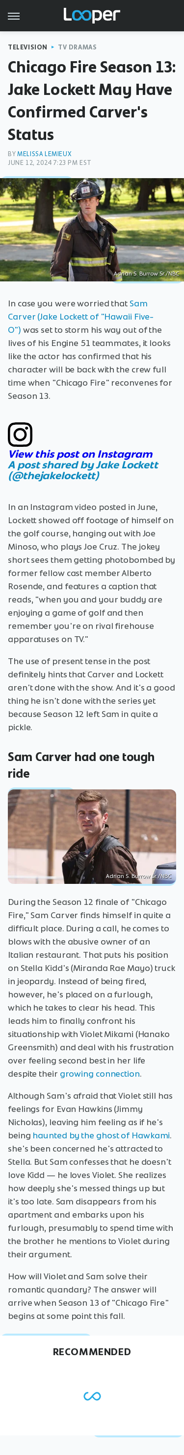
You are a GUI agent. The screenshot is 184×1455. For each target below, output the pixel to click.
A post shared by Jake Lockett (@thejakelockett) (83, 470)
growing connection (100, 1074)
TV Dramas (77, 47)
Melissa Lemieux (44, 154)
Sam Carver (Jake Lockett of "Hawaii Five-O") (81, 317)
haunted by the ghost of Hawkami (101, 1135)
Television (28, 47)
